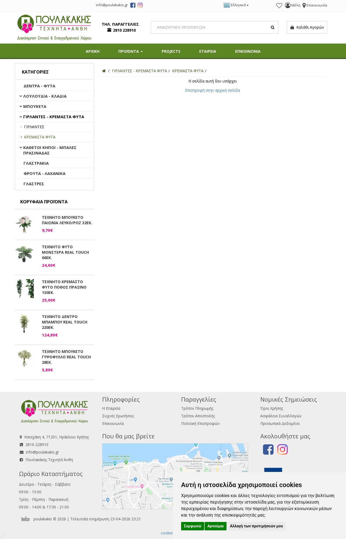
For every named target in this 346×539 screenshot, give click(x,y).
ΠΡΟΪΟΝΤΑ (130, 51)
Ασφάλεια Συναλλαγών (281, 415)
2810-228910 (36, 444)
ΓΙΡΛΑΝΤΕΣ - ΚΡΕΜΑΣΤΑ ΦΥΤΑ (53, 116)
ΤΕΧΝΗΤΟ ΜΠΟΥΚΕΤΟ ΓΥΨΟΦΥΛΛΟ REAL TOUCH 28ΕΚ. (66, 357)
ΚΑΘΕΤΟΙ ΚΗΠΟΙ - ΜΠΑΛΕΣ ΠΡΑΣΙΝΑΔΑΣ (49, 150)
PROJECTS (171, 51)
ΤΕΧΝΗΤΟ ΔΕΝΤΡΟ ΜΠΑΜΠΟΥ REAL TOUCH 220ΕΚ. (64, 322)
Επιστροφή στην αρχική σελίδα (212, 90)
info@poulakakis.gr (42, 452)
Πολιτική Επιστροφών (200, 423)
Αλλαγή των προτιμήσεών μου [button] (256, 526)
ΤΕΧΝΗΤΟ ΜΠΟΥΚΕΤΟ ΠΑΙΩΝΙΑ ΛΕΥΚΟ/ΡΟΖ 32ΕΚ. (67, 220)
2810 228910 (124, 30)
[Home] (104, 70)
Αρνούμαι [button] (215, 526)
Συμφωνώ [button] (192, 526)
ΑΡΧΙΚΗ (92, 51)
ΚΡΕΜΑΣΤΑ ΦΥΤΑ (39, 137)
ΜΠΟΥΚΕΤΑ (34, 106)
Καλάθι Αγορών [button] (307, 27)
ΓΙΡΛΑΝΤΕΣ (34, 126)
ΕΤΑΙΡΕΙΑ (207, 51)
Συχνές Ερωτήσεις (118, 415)
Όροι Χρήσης (271, 408)
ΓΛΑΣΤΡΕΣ (34, 183)
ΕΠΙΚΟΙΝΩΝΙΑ (248, 51)
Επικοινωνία (113, 423)
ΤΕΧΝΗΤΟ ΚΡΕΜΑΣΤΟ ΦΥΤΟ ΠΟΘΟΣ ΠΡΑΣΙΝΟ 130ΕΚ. (64, 287)
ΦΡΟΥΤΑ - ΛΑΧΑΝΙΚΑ (44, 173)
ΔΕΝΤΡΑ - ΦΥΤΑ (39, 85)
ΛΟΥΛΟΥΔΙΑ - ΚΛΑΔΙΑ (44, 96)
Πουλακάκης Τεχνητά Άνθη (49, 459)
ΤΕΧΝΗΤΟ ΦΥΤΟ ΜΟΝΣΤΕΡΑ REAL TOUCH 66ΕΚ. (65, 252)
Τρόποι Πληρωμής (197, 408)
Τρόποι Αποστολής (198, 415)
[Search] (215, 27)
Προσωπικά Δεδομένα (280, 423)
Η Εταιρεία (111, 408)
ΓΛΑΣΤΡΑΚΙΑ (36, 163)
